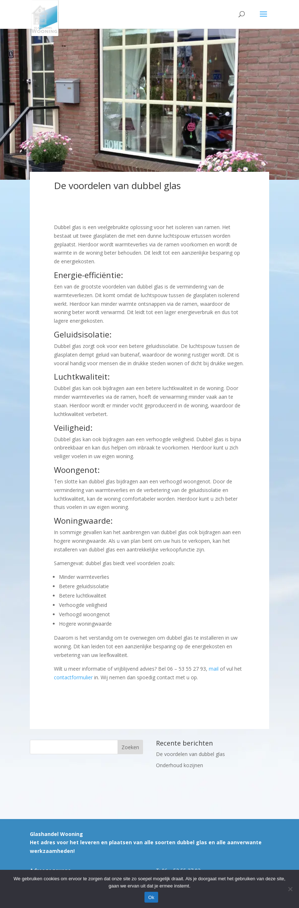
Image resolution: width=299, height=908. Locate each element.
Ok (151, 897)
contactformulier (73, 677)
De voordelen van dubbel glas (190, 754)
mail (213, 668)
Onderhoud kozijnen (179, 765)
